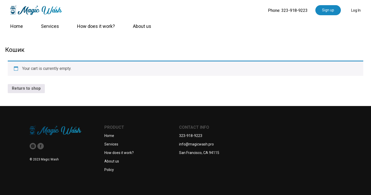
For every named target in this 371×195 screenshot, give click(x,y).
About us (142, 26)
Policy (109, 170)
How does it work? (96, 26)
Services (50, 26)
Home (16, 26)
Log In (356, 10)
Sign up (328, 10)
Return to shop (26, 88)
